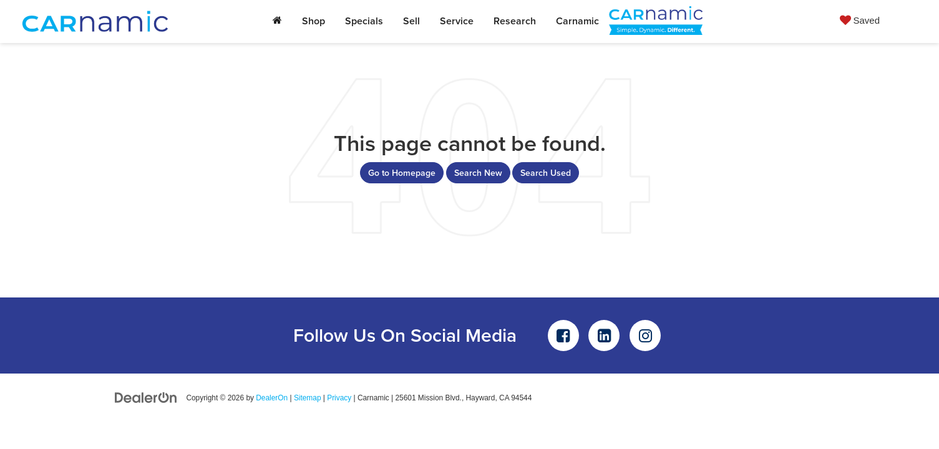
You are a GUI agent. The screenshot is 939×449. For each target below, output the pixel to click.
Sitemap (307, 397)
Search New (478, 173)
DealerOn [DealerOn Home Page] (272, 397)
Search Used (545, 173)
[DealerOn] (146, 397)
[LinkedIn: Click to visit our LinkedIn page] (604, 335)
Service (457, 21)
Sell (411, 21)
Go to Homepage (401, 173)
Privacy (339, 397)
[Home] (277, 21)
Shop (313, 21)
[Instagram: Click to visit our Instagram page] (645, 335)
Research (515, 21)
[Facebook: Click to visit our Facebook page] (563, 335)
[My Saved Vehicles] (860, 19)
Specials (364, 21)
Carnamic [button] (577, 21)
